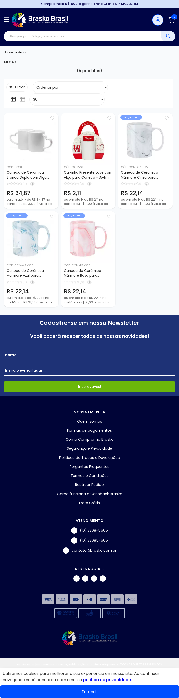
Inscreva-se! (89, 387)
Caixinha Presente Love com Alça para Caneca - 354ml (88, 175)
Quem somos (89, 421)
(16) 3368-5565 (89, 531)
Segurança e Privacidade (89, 448)
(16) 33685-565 (89, 541)
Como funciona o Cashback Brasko (89, 494)
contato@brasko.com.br (89, 551)
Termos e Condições (90, 476)
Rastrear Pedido (89, 485)
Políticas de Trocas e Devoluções (89, 458)
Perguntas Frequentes (89, 467)
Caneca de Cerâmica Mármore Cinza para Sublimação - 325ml (139, 175)
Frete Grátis (89, 503)
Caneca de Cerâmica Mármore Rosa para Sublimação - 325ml (82, 274)
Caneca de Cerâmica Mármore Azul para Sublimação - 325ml (25, 274)
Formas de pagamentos (89, 430)
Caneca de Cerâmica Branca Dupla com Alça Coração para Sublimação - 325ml (31, 175)
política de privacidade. (107, 680)
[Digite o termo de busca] (82, 36)
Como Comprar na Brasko (90, 439)
